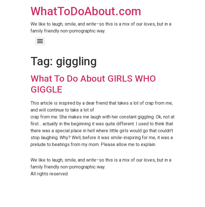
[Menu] (40, 41)
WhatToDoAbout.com (86, 11)
